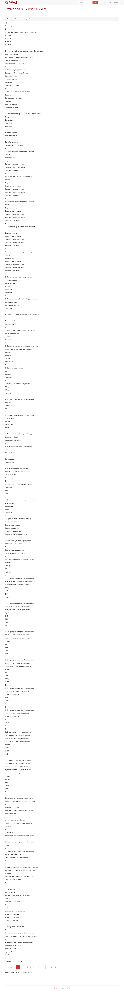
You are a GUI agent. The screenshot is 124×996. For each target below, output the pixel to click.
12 (51, 967)
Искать (95, 2)
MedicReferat (10, 19)
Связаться (116, 2)
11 (47, 967)
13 (55, 967)
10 (43, 967)
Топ (105, 2)
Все (110, 2)
